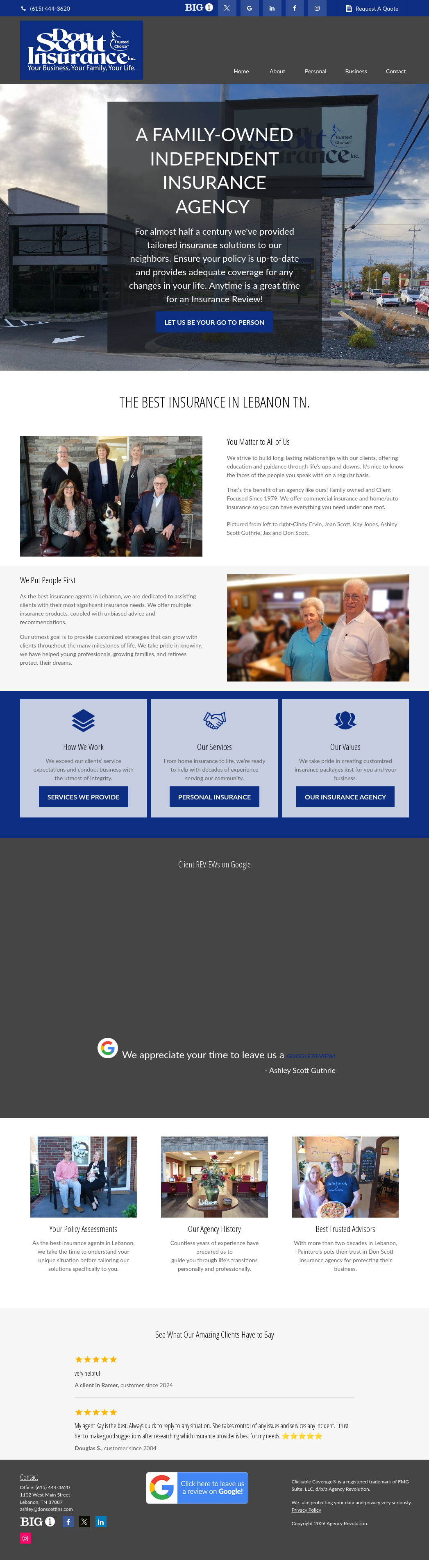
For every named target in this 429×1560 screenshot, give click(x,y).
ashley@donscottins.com (46, 1509)
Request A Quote (372, 8)
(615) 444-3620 (45, 8)
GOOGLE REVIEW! (311, 1056)
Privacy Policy (306, 1510)
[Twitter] (227, 8)
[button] (241, 70)
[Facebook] (295, 8)
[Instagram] (25, 1538)
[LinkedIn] (272, 8)
